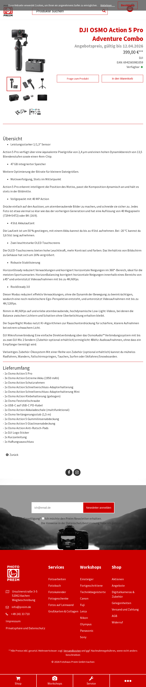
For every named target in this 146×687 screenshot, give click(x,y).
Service (91, 680)
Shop (18, 680)
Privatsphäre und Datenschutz (25, 628)
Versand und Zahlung (125, 609)
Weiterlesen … (107, 5)
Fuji (82, 605)
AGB (114, 616)
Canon (84, 598)
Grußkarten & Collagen (63, 611)
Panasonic (86, 630)
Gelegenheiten (121, 603)
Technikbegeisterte (93, 592)
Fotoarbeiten (57, 579)
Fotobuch (54, 585)
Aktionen (118, 579)
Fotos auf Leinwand (61, 605)
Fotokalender (57, 592)
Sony (83, 637)
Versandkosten (72, 650)
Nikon (84, 618)
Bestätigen (128, 5)
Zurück (14, 455)
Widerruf (117, 622)
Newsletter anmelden (98, 507)
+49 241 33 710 (20, 614)
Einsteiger (87, 579)
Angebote (118, 585)
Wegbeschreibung (23, 600)
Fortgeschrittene (91, 585)
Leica (83, 611)
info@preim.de (21, 607)
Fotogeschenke (58, 598)
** (141, 52)
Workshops (55, 680)
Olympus (86, 624)
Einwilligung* (32, 518)
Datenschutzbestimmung (83, 523)
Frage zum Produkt (78, 78)
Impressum (13, 621)
